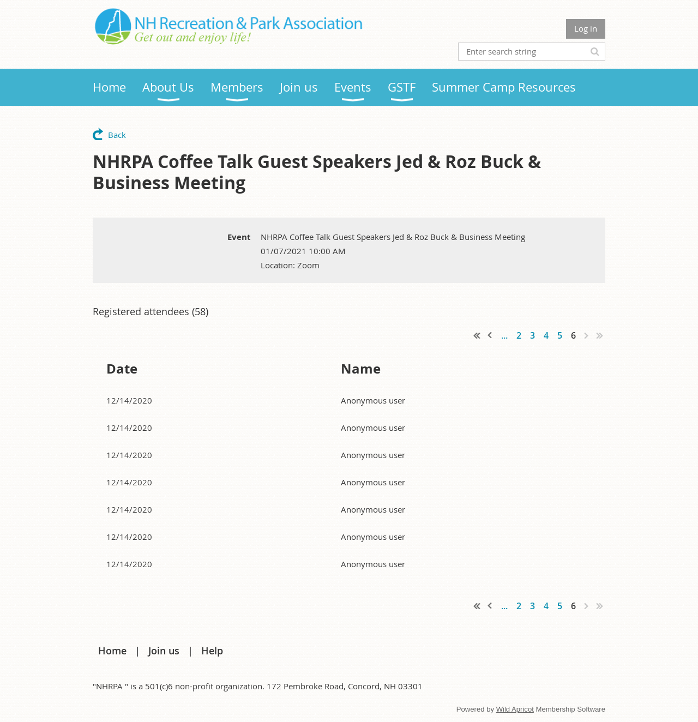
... (504, 335)
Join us (163, 650)
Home (112, 650)
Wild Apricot (515, 709)
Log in (585, 28)
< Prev (490, 335)
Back (117, 134)
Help (212, 650)
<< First (477, 335)
